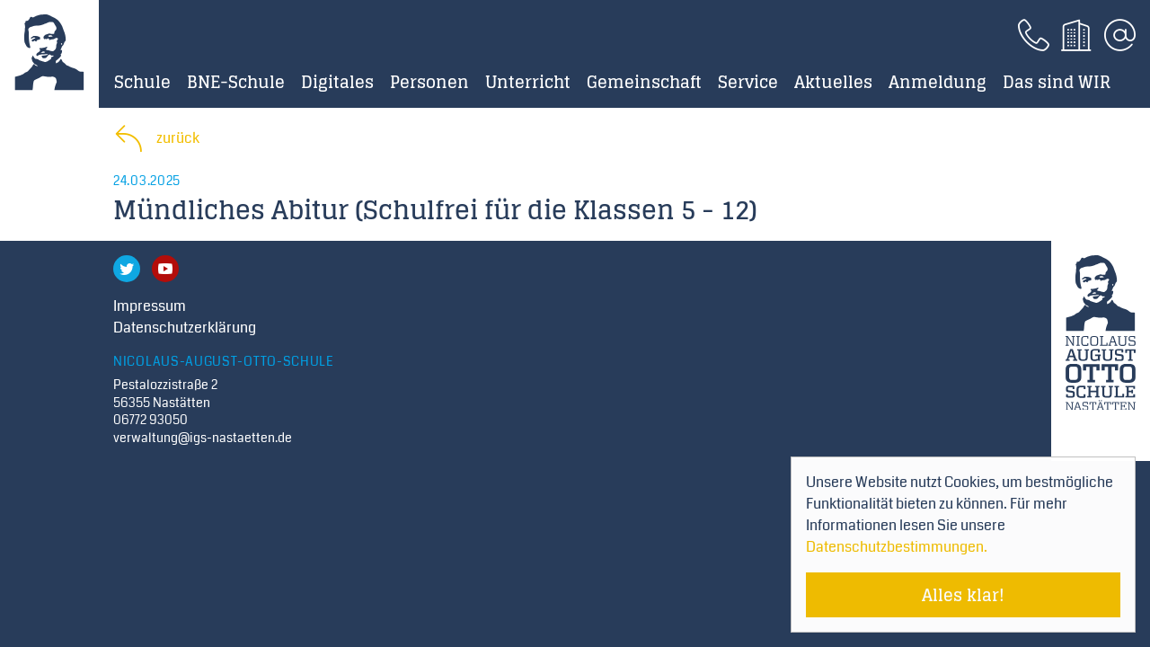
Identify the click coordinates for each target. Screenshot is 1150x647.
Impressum (149, 306)
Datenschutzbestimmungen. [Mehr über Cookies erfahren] (896, 546)
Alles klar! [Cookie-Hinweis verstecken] (963, 595)
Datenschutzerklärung (184, 327)
